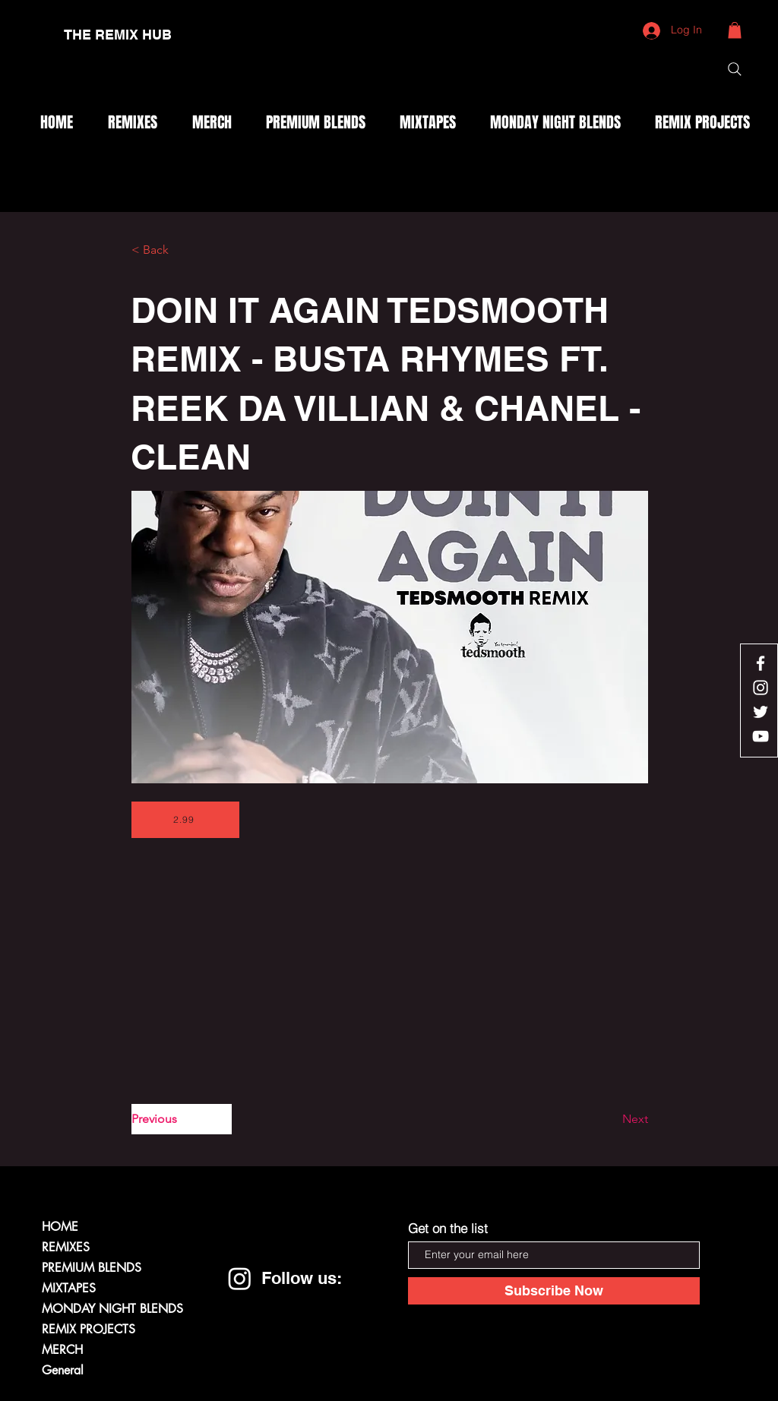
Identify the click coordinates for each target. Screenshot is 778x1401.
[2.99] (185, 820)
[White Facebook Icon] (760, 663)
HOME (60, 1227)
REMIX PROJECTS (88, 1329)
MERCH (62, 1350)
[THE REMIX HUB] (118, 35)
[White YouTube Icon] (760, 736)
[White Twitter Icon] (760, 712)
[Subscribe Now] (554, 1291)
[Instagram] (240, 1278)
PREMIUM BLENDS (91, 1268)
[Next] (610, 1119)
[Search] (735, 69)
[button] (735, 30)
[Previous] (181, 1119)
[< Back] (181, 250)
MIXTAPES (69, 1288)
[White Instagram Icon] (760, 687)
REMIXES (66, 1247)
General (63, 1370)
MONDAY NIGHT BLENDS (112, 1309)
